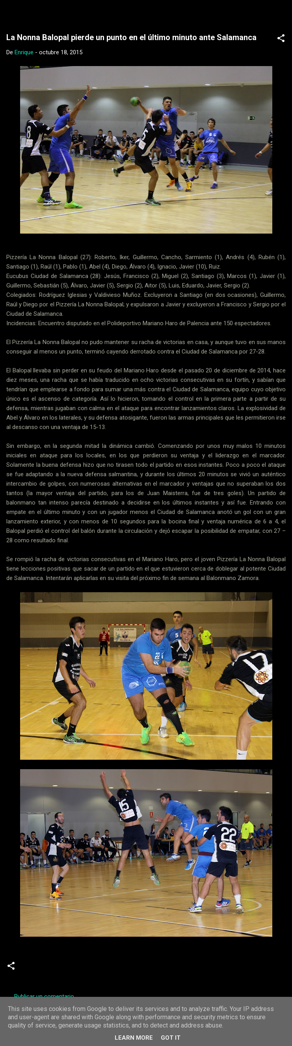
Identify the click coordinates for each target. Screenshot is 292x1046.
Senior (67, 968)
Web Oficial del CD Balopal (81, 13)
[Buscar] (281, 16)
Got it (170, 1037)
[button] (281, 39)
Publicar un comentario (44, 996)
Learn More (134, 1037)
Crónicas (37, 968)
